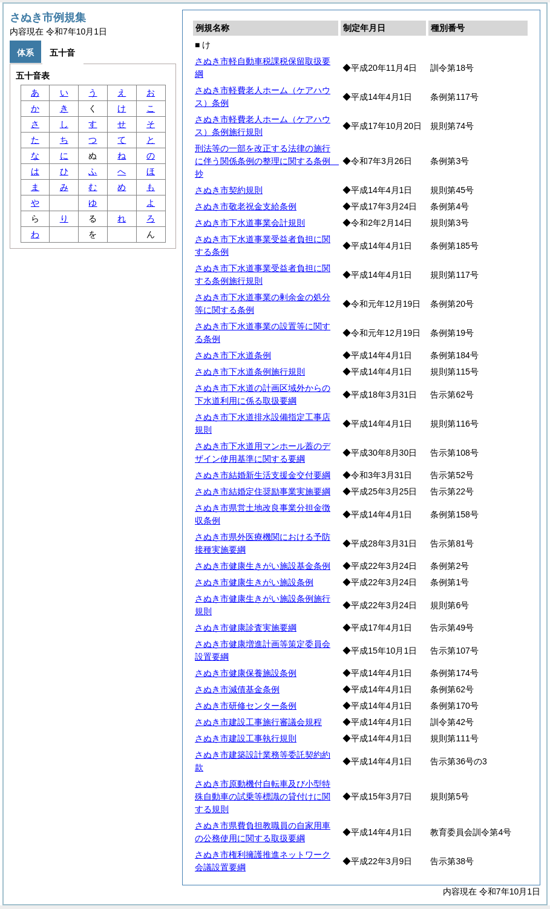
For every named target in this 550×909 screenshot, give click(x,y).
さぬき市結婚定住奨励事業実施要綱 (262, 491)
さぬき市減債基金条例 (237, 689)
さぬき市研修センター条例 (245, 705)
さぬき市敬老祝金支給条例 (245, 206)
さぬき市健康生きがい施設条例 (254, 582)
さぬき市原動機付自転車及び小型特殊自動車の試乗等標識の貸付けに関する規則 (262, 796)
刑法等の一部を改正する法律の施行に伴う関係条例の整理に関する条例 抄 (267, 161)
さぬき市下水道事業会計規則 (250, 223)
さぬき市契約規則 (229, 190)
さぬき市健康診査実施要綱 (245, 627)
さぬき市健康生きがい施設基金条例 (262, 566)
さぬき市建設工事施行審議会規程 (258, 722)
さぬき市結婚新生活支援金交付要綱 (262, 475)
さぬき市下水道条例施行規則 (250, 371)
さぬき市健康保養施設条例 (245, 673)
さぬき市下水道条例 (233, 355)
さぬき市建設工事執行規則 (245, 738)
